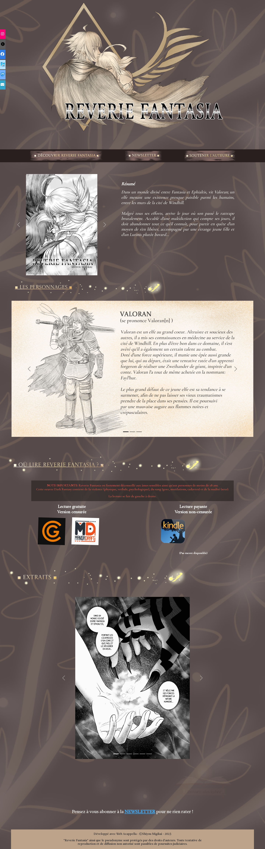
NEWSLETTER (140, 812)
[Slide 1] (51, 270)
